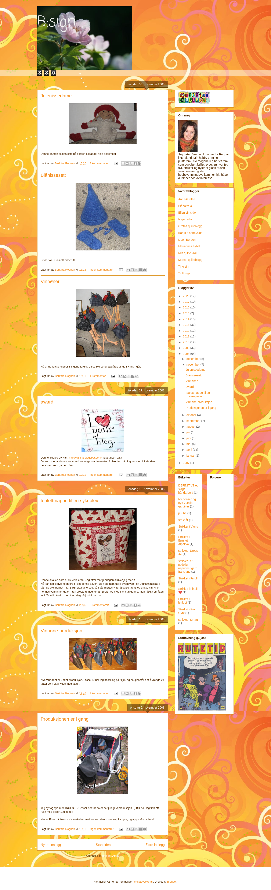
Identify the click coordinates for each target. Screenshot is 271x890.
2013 (186, 324)
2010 (186, 342)
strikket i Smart (188, 619)
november (193, 364)
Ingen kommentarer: (102, 269)
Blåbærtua (185, 206)
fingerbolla (185, 219)
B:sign (56, 22)
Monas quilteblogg (190, 259)
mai (189, 444)
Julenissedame (56, 95)
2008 (186, 353)
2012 (186, 330)
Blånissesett (53, 175)
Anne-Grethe (186, 199)
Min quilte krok (187, 253)
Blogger (171, 881)
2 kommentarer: (100, 693)
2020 (186, 296)
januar (190, 455)
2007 (186, 462)
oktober (191, 415)
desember (193, 359)
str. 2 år (183, 520)
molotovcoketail (143, 881)
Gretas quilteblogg (190, 226)
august (191, 426)
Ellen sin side (187, 212)
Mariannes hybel (189, 246)
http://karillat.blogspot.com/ (85, 457)
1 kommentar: (98, 375)
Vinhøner (50, 281)
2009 (186, 348)
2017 (186, 301)
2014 (186, 319)
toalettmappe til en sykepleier (71, 500)
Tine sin (183, 266)
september (193, 421)
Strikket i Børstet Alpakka (184, 540)
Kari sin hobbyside (190, 233)
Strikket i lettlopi (184, 600)
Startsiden (103, 845)
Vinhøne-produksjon (61, 630)
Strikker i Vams (188, 526)
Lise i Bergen (187, 239)
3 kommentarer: (100, 163)
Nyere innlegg (51, 845)
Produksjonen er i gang (64, 719)
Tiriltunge (184, 273)
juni (189, 438)
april (189, 449)
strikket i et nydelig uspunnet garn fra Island (187, 566)
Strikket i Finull (188, 578)
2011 (186, 336)
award (47, 402)
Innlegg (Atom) (111, 855)
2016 (186, 307)
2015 (186, 313)
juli (188, 432)
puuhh (182, 513)
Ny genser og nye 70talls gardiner (187, 503)
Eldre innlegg (155, 845)
